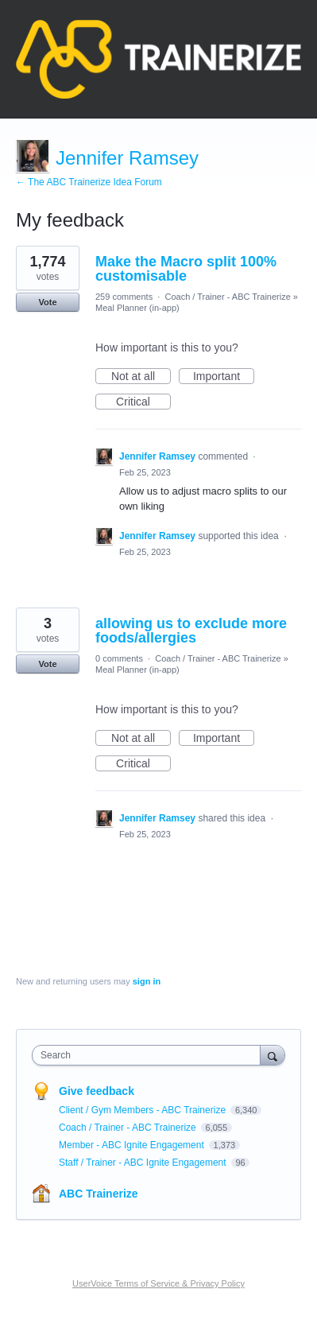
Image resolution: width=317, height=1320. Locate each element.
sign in (146, 981)
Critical (143, 402)
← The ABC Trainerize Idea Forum (89, 182)
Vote (47, 302)
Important (223, 377)
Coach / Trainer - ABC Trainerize (227, 296)
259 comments (124, 296)
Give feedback (96, 1091)
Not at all (141, 377)
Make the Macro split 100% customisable (185, 269)
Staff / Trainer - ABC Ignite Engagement (144, 1162)
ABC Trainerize (98, 1193)
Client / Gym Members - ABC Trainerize (143, 1110)
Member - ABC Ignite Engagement (133, 1145)
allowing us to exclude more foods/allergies (191, 630)
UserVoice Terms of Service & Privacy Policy (158, 1283)
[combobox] (150, 1055)
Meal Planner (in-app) (137, 308)
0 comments (119, 658)
